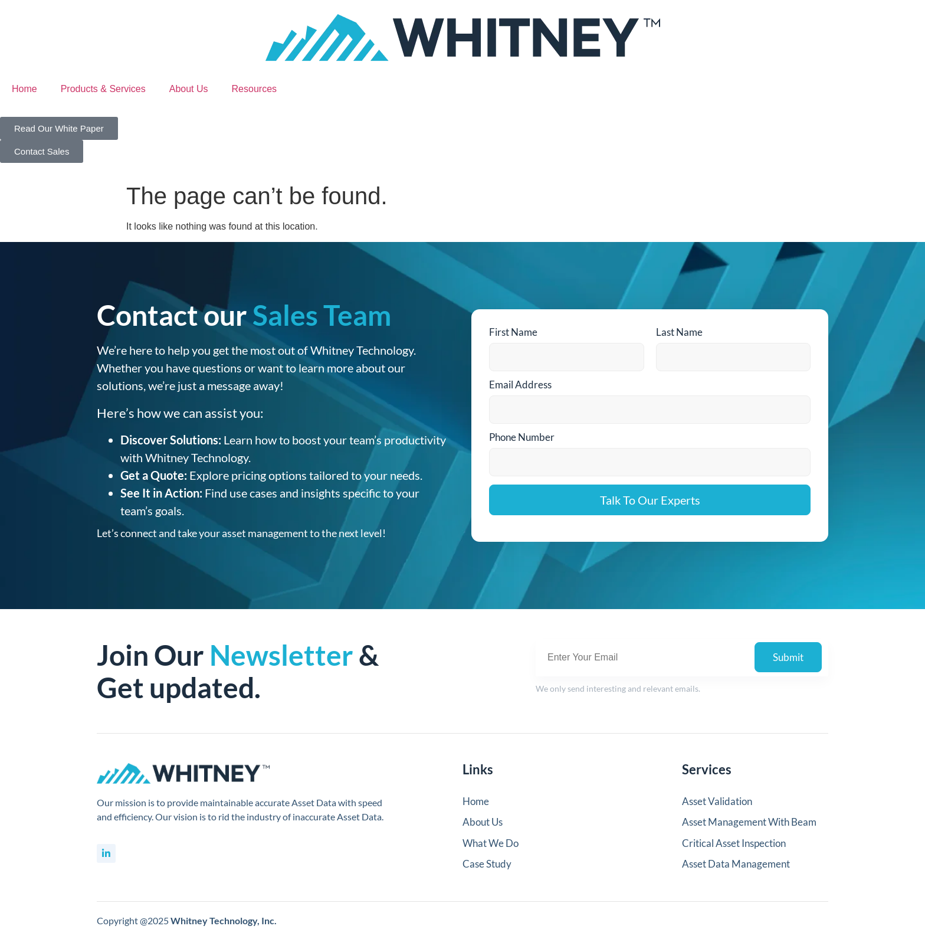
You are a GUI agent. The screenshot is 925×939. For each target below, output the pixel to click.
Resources (254, 89)
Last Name (679, 332)
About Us (188, 89)
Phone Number (522, 437)
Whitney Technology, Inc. (223, 920)
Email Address (520, 384)
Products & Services (103, 89)
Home (24, 89)
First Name (513, 332)
